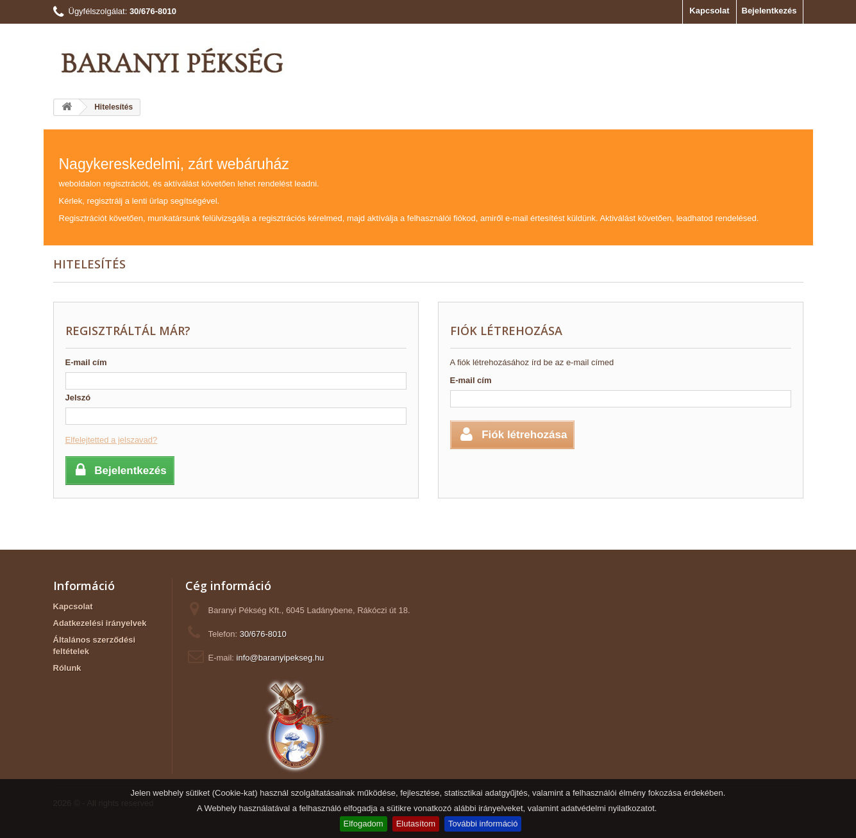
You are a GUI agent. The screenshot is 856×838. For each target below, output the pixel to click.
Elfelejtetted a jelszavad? (111, 440)
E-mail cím (86, 362)
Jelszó (78, 397)
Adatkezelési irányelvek (100, 623)
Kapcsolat (709, 10)
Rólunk (67, 668)
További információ (482, 823)
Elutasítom (415, 823)
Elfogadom (363, 823)
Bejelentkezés (769, 10)
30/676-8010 (263, 634)
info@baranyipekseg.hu (280, 657)
